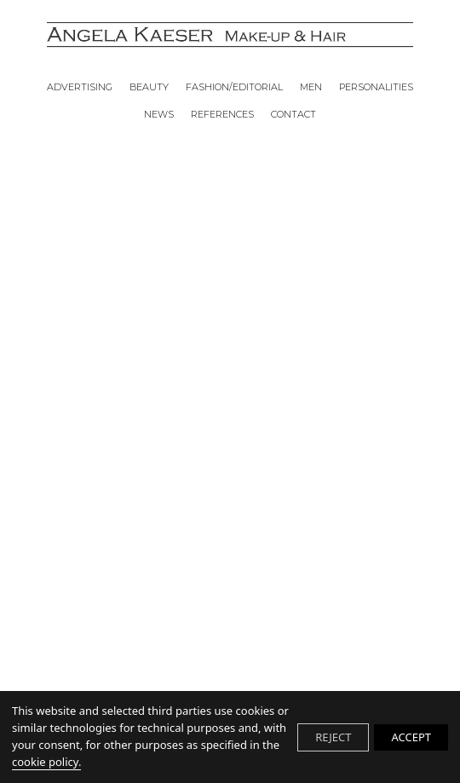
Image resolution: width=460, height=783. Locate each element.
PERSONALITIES (376, 88)
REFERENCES (222, 115)
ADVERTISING (79, 88)
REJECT (333, 737)
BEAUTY (149, 88)
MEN (311, 88)
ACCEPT (411, 737)
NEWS (159, 115)
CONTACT (293, 115)
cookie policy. (46, 761)
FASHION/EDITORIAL (234, 88)
